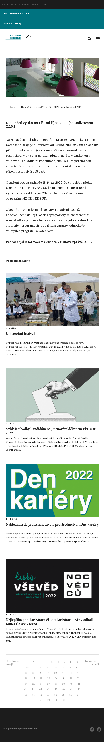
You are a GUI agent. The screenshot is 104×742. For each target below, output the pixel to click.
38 (56, 683)
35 (33, 683)
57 (78, 694)
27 (33, 678)
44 (40, 689)
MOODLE (24, 4)
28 (41, 678)
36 (41, 683)
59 (48, 700)
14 (55, 667)
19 (33, 672)
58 (41, 700)
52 (41, 694)
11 (34, 667)
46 (56, 689)
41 (79, 683)
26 (26, 678)
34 (26, 683)
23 (63, 672)
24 (70, 672)
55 (63, 694)
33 (78, 678)
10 (27, 667)
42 (25, 689)
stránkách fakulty (22, 215)
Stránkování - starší (91, 663)
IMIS (13, 4)
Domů (12, 107)
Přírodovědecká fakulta (16, 13)
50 (26, 694)
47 (63, 689)
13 (48, 667)
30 (56, 678)
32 (71, 678)
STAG (35, 4)
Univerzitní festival (20, 333)
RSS (5, 728)
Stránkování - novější (13, 663)
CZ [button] (5, 4)
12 (41, 667)
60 (56, 700)
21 (48, 672)
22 (55, 672)
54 (55, 694)
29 (48, 678)
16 (70, 667)
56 (70, 694)
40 (71, 683)
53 (48, 694)
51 (33, 694)
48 (71, 689)
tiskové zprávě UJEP (75, 242)
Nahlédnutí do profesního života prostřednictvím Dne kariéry (52, 524)
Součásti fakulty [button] (52, 23)
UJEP (44, 4)
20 (41, 672)
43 (33, 689)
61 (64, 700)
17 (77, 667)
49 (79, 689)
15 (63, 667)
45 (48, 689)
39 (63, 683)
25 (78, 672)
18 (26, 672)
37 (48, 683)
